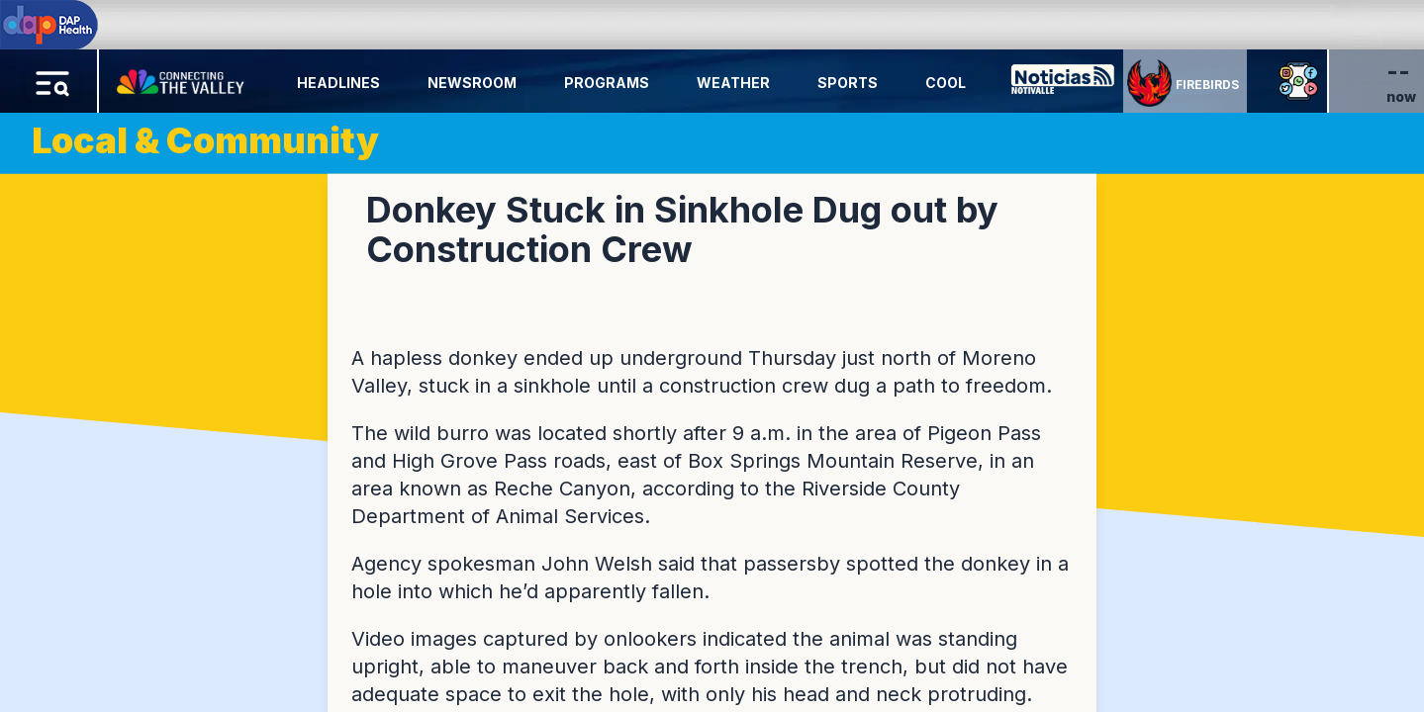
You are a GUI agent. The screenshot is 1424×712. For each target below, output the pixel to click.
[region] (712, 356)
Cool (945, 82)
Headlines (338, 82)
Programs (606, 82)
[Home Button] (182, 77)
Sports (847, 82)
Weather (733, 82)
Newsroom (472, 82)
